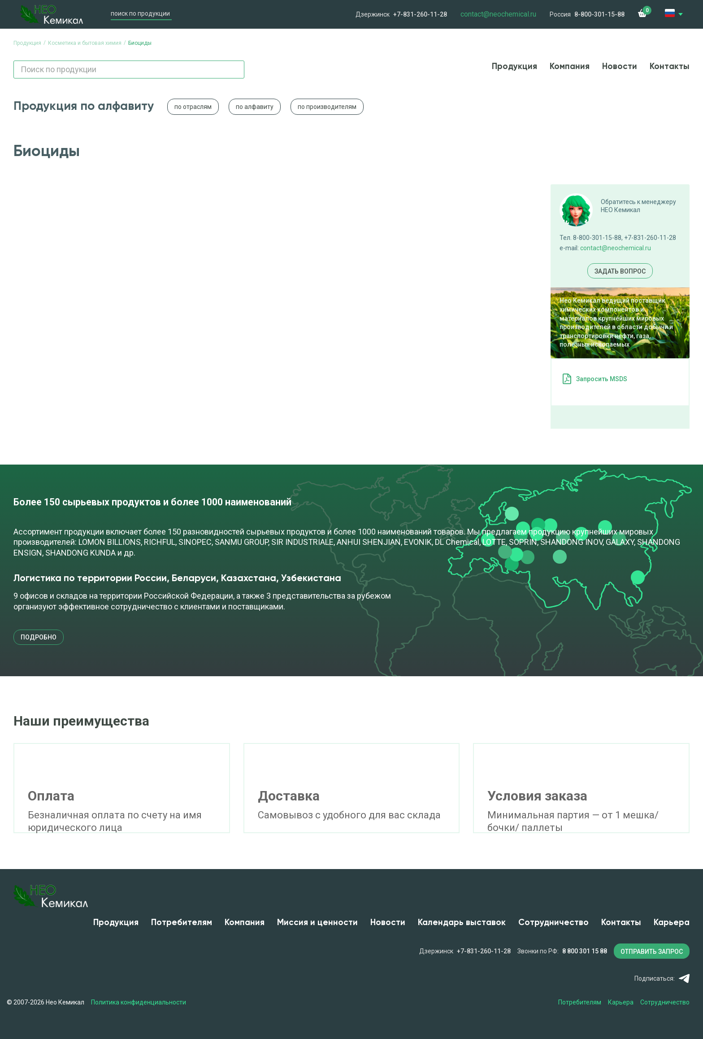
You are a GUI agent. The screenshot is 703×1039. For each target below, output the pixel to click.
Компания (570, 66)
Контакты (670, 66)
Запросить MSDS (601, 379)
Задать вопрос (620, 271)
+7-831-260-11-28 (420, 14)
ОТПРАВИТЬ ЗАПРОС (652, 951)
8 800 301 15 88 (584, 951)
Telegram (684, 978)
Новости (619, 66)
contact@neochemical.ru (615, 248)
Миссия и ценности (317, 922)
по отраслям (193, 106)
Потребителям (181, 922)
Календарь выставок (462, 922)
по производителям (327, 106)
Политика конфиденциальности (138, 1002)
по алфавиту (254, 106)
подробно (38, 637)
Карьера (672, 922)
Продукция (514, 66)
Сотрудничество (553, 922)
